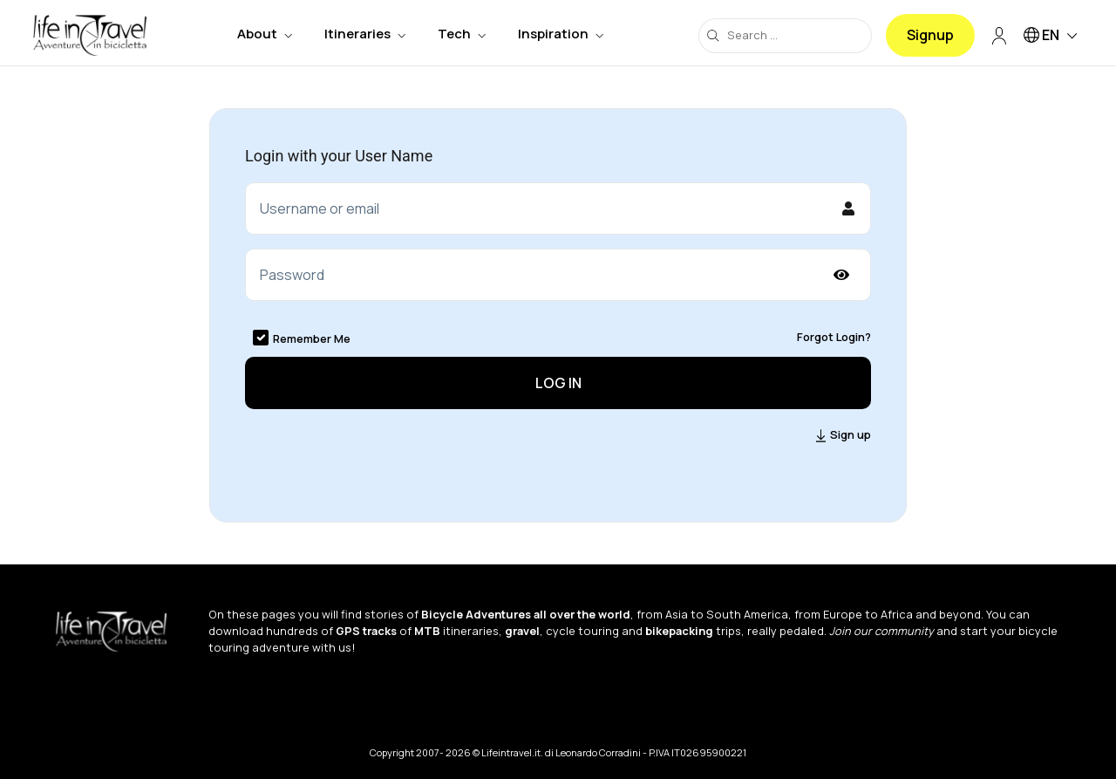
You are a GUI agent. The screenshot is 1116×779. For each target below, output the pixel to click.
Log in (558, 383)
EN (1053, 36)
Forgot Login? (834, 337)
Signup (930, 34)
